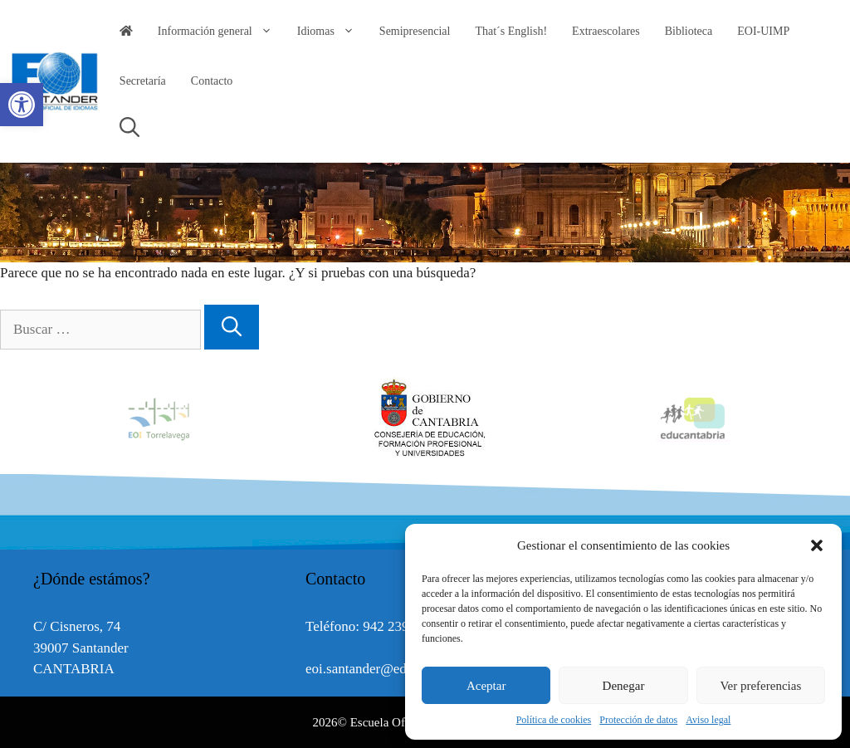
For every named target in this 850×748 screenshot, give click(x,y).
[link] (21, 104)
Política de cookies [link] (554, 720)
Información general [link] (221, 31)
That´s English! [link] (511, 31)
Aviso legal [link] (708, 720)
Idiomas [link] (332, 31)
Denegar (624, 685)
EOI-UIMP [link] (763, 31)
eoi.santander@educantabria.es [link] (393, 669)
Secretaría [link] (143, 81)
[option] (425, 418)
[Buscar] (231, 327)
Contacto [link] (212, 81)
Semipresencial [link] (415, 31)
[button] (816, 545)
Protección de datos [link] (638, 720)
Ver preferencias (760, 685)
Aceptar (486, 685)
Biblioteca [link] (689, 31)
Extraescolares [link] (606, 31)
